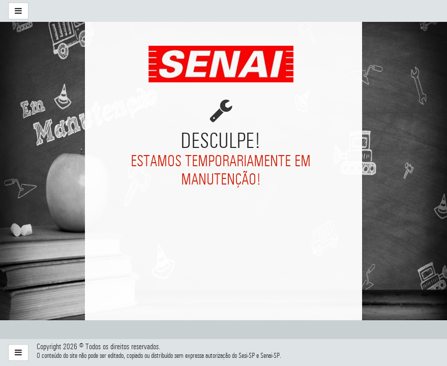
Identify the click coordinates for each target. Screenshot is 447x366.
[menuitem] (94, 11)
